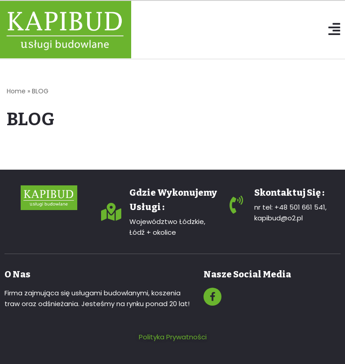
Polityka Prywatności (173, 337)
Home (16, 91)
